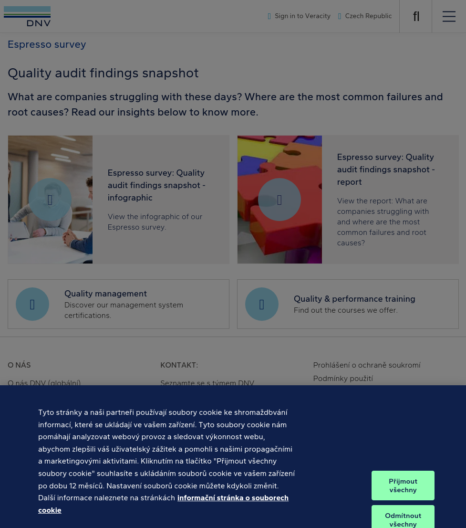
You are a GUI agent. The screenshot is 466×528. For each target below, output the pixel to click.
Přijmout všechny (403, 489)
